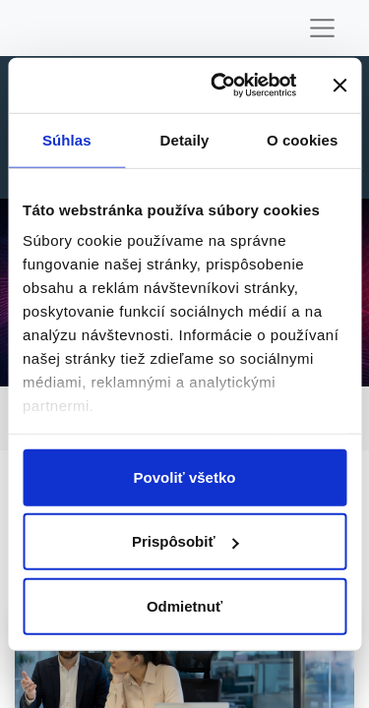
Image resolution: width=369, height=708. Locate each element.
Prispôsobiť (185, 541)
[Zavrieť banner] (339, 85)
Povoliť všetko (185, 476)
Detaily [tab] (185, 139)
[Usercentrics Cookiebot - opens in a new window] (220, 85)
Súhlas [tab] (67, 139)
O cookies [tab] (302, 139)
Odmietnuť (184, 605)
